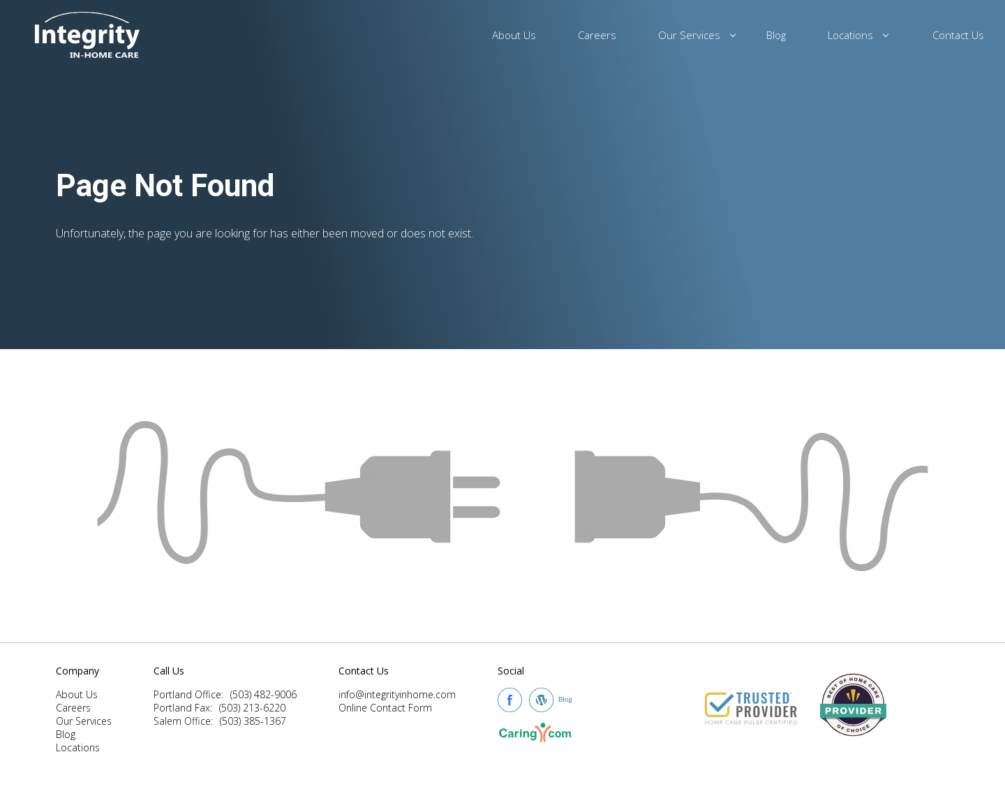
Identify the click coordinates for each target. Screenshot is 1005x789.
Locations (852, 35)
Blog (776, 35)
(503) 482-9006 (263, 694)
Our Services (691, 35)
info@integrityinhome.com (397, 694)
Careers (597, 35)
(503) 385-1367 (253, 721)
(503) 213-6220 (252, 707)
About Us (514, 35)
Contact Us (958, 35)
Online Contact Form (385, 707)
